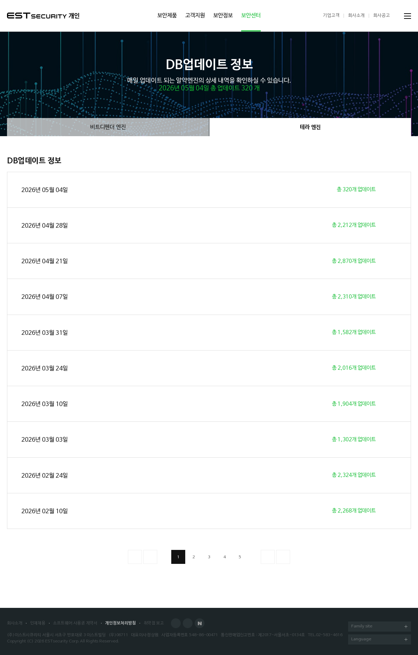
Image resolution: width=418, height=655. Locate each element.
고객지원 (195, 16)
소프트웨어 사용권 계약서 (75, 623)
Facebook (176, 623)
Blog (188, 623)
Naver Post (199, 623)
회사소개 (356, 15)
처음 (135, 557)
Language (379, 640)
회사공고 (381, 15)
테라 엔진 (310, 127)
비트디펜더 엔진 (108, 127)
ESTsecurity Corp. (62, 641)
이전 (150, 557)
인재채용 (37, 623)
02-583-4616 (329, 635)
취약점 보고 (154, 623)
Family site (379, 627)
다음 (268, 557)
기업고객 (331, 15)
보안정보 (223, 16)
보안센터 (251, 16)
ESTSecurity (37, 16)
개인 (74, 16)
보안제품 (167, 16)
